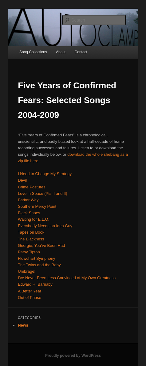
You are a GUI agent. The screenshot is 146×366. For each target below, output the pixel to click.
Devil (22, 180)
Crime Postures (31, 187)
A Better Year (29, 291)
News (23, 325)
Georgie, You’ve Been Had (41, 245)
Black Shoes (29, 213)
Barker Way (28, 200)
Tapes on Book (31, 232)
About (60, 52)
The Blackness (31, 239)
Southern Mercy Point (37, 206)
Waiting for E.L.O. (33, 219)
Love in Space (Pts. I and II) (42, 193)
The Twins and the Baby (39, 265)
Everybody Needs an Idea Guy (45, 225)
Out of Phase (29, 297)
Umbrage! (26, 271)
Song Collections (33, 52)
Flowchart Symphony (36, 258)
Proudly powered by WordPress (73, 355)
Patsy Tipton (29, 252)
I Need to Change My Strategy (45, 173)
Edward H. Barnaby (35, 284)
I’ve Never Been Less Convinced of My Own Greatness (67, 278)
